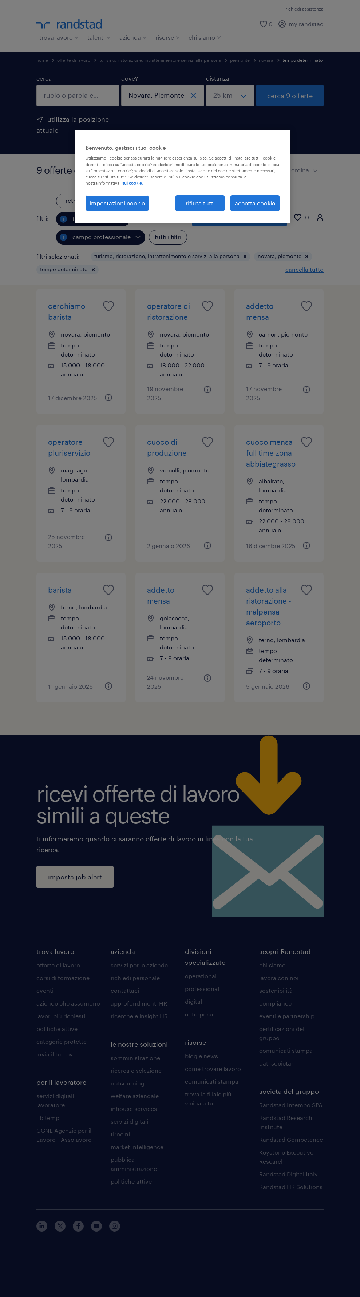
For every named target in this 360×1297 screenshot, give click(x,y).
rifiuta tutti (200, 203)
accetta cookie (255, 203)
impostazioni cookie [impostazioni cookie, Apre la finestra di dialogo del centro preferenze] (117, 203)
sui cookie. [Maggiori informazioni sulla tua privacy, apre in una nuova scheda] (132, 183)
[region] (182, 176)
